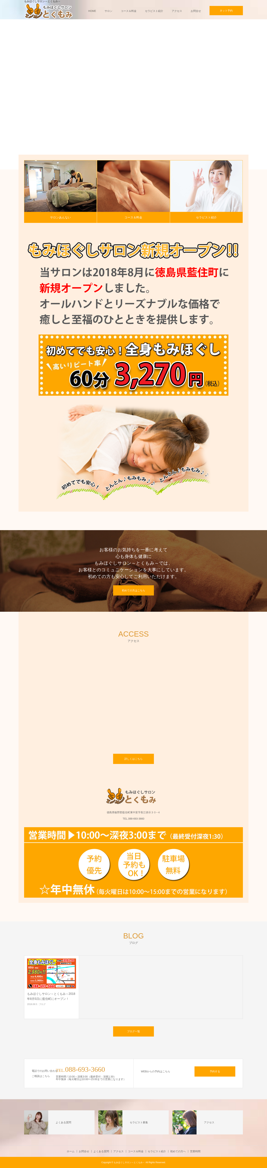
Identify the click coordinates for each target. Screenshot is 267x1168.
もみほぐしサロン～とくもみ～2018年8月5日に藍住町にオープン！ (51, 996)
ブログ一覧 (133, 1031)
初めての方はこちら (133, 590)
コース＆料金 (128, 10)
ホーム (71, 1151)
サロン (108, 10)
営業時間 (195, 1151)
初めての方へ (178, 1151)
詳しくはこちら (133, 758)
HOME (92, 10)
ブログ (42, 1004)
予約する (215, 1071)
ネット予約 (226, 10)
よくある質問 (101, 1151)
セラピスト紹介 (154, 10)
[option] (133, 94)
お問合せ (196, 10)
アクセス (177, 10)
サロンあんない (60, 217)
